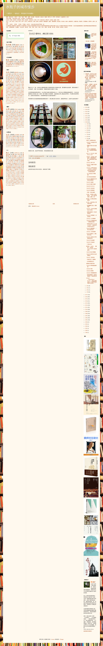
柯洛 (23, 182)
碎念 (10, 46)
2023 (86, 111)
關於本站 (11, 17)
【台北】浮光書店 (90, 242)
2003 (86, 324)
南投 (11, 143)
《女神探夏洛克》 (90, 261)
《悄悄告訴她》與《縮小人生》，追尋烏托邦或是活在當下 (91, 225)
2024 (86, 109)
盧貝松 (16, 169)
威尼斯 (41, 21)
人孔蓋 (20, 51)
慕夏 (46, 27)
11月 (87, 126)
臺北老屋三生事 (16, 18)
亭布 (10, 95)
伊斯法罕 (21, 97)
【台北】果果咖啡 (90, 190)
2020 (86, 117)
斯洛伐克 (42, 20)
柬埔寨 (12, 114)
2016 (86, 296)
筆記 (7, 49)
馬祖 (41, 24)
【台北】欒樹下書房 (91, 184)
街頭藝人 (54, 25)
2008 (86, 313)
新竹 (23, 138)
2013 (86, 303)
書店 (49, 25)
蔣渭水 (7, 159)
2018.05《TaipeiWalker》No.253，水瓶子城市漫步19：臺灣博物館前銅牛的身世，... (91, 281)
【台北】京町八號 (90, 162)
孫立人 (14, 172)
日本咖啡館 (23, 25)
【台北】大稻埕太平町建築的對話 (91, 237)
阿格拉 (9, 88)
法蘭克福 (76, 21)
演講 (23, 17)
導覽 (26, 17)
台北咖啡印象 (9, 64)
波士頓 (7, 81)
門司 (18, 82)
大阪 (9, 82)
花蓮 (18, 140)
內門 (8, 146)
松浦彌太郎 (12, 181)
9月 (87, 130)
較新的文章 (31, 203)
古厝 (42, 25)
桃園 (14, 139)
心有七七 (17, 153)
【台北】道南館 (90, 270)
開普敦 (16, 100)
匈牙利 (17, 124)
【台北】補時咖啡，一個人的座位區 (91, 229)
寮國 (21, 119)
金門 (39, 24)
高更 (39, 27)
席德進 (9, 185)
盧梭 (13, 183)
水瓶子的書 (8, 18)
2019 (86, 120)
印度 (35, 20)
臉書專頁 (63, 17)
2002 (86, 326)
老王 (15, 173)
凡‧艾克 (10, 179)
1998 (86, 332)
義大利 (16, 111)
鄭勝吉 (14, 167)
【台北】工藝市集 (90, 257)
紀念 (22, 46)
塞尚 (19, 182)
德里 (19, 87)
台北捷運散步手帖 (19, 64)
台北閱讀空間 (29, 18)
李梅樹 (14, 178)
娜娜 (11, 164)
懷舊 (44, 25)
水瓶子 (15, 17)
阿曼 (11, 20)
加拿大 (10, 125)
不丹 (38, 20)
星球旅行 (58, 17)
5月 (87, 138)
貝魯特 (11, 93)
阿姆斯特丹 (21, 93)
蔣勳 (13, 185)
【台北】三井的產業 (91, 231)
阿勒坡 (15, 93)
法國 (10, 111)
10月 (87, 128)
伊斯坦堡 (30, 21)
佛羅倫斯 (46, 21)
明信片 (67, 25)
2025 (86, 107)
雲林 (15, 87)
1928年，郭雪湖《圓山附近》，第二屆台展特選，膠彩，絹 (91, 196)
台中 (23, 75)
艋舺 (20, 142)
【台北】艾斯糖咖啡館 (91, 272)
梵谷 (42, 27)
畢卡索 (53, 27)
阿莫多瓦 (10, 166)
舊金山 (16, 97)
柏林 (67, 21)
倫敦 (50, 21)
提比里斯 (14, 95)
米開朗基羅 (11, 27)
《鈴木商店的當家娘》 (91, 176)
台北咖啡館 (8, 25)
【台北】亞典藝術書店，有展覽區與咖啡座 (91, 150)
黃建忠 (19, 167)
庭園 (35, 25)
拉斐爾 (17, 27)
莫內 (36, 27)
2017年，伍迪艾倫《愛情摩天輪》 (91, 203)
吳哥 (26, 21)
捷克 (15, 112)
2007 (86, 315)
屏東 (10, 142)
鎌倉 (18, 81)
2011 (86, 307)
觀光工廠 (83, 25)
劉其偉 (15, 179)
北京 (7, 21)
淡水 (9, 140)
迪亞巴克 (17, 90)
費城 (23, 87)
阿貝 (15, 157)
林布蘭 (18, 178)
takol (21, 175)
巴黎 (34, 21)
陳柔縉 (14, 182)
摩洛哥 (47, 20)
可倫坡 (10, 101)
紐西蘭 (15, 128)
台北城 (12, 138)
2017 (86, 294)
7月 (87, 134)
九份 (32, 24)
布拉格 (62, 21)
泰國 (11, 121)
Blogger (61, 639)
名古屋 (18, 84)
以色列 (7, 20)
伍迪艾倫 (75, 25)
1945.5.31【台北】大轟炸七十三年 (91, 154)
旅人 (58, 25)
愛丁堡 (18, 101)
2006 (86, 317)
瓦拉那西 (10, 87)
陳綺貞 (13, 175)
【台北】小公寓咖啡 (91, 218)
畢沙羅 (10, 182)
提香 (18, 172)
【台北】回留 (89, 268)
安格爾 (19, 179)
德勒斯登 (71, 21)
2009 (86, 311)
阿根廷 (10, 127)
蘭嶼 (18, 146)
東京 (13, 21)
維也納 (58, 21)
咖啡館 (38, 158)
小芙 (17, 162)
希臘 (12, 116)
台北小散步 (15, 66)
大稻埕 (11, 24)
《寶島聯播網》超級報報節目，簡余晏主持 (91, 275)
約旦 (14, 88)
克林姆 (22, 170)
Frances (20, 163)
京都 (16, 21)
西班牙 (14, 115)
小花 (21, 166)
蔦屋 (16, 51)
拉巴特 (22, 101)
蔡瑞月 (9, 163)
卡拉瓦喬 (22, 27)
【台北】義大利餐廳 (91, 252)
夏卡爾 (49, 27)
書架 (16, 46)
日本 (16, 109)
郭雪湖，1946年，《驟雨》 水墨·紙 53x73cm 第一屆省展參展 (91, 248)
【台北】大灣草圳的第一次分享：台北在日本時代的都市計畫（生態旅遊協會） (91, 169)
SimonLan (16, 166)
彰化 (10, 145)
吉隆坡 (15, 98)
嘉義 (15, 143)
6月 (87, 136)
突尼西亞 (20, 127)
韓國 (19, 121)
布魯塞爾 (14, 94)
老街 (39, 25)
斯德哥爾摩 (20, 95)
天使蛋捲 (18, 159)
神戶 (23, 21)
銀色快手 (18, 183)
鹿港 (19, 145)
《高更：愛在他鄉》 (91, 192)
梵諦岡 (16, 119)
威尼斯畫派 (92, 25)
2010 (86, 309)
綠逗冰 (42, 17)
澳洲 (22, 124)
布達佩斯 (14, 91)
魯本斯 (26, 27)
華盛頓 (12, 100)
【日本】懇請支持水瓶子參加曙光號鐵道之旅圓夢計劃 (93, 47)
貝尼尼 (13, 176)
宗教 (64, 25)
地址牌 (20, 48)
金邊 (22, 90)
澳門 (23, 85)
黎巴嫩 (19, 20)
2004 (86, 322)
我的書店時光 (9, 66)
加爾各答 (7, 98)
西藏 (15, 121)
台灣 (35, 158)
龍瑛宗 (66, 27)
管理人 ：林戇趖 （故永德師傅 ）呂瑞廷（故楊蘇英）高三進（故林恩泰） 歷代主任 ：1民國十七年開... (91, 87)
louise (7, 164)
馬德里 (80, 21)
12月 (87, 123)
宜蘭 (7, 138)
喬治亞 (7, 124)
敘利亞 (14, 20)
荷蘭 (14, 122)
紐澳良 (11, 97)
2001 (86, 328)
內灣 (14, 146)
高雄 (18, 139)
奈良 (20, 21)
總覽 (7, 17)
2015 (86, 298)
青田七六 (50, 17)
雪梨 (12, 103)
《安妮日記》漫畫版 (91, 259)
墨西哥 (18, 125)
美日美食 (22, 52)
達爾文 (8, 175)
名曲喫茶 (18, 25)
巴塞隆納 (85, 21)
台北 (7, 24)
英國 (23, 111)
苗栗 (19, 143)
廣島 (9, 79)
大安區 (19, 24)
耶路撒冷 (18, 88)
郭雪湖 (57, 27)
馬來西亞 (12, 124)
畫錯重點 (16, 52)
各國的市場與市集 (90, 263)
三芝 (11, 146)
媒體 (29, 17)
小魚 (18, 154)
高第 (18, 175)
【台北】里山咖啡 (90, 240)
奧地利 (22, 114)
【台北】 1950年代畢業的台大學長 (91, 209)
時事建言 (11, 61)
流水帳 (32, 17)
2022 (86, 113)
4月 (87, 285)
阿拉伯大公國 (19, 122)
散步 (7, 60)
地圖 (46, 17)
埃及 (15, 125)
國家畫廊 (54, 21)
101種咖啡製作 (9, 52)
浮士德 (8, 183)
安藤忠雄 (16, 164)
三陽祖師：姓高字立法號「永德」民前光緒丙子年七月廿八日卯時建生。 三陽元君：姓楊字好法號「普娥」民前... (91, 76)
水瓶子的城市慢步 (20, 7)
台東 (36, 24)
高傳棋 (7, 170)
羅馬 (37, 21)
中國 (10, 112)
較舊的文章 (76, 203)
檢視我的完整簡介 (88, 631)
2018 (86, 122)
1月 (87, 292)
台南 (34, 24)
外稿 (20, 17)
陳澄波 (61, 27)
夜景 (15, 49)
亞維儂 (8, 94)
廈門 (18, 91)
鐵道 (32, 25)
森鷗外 (17, 181)
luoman (52, 639)
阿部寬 (22, 162)
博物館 (87, 25)
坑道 (37, 25)
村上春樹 (8, 176)
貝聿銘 (22, 173)
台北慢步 (23, 18)
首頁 (68, 17)
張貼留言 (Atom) (35, 206)
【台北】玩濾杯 (90, 182)
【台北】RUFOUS (90, 186)
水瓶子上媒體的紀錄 (91, 140)
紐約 (94, 21)
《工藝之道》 (89, 244)
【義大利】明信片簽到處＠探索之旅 (93, 64)
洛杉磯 (7, 97)
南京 (11, 98)
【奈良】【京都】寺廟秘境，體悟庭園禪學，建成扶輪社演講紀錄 (91, 158)
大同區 (15, 24)
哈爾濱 (14, 101)
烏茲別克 (15, 127)
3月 (87, 287)
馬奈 (33, 27)
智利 (58, 20)
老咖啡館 (14, 25)
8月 (87, 132)
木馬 (22, 156)
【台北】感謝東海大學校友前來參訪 (91, 179)
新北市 (16, 72)
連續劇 (79, 25)
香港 (13, 82)
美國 (22, 109)
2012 (86, 305)
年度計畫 (37, 17)
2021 (86, 115)
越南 (7, 125)
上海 (10, 21)
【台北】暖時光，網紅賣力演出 (91, 234)
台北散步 (29, 25)
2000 (86, 330)
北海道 (51, 20)
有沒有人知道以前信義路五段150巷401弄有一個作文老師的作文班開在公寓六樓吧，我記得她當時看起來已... (90, 96)
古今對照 (11, 51)
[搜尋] (16, 36)
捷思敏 (16, 160)
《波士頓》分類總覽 (89, 41)
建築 (17, 45)
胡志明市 (8, 103)
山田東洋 (9, 178)
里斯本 (90, 21)
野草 (54, 17)
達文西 (17, 176)
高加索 (26, 20)
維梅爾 (22, 172)
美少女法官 (9, 173)
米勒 (30, 27)
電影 (71, 25)
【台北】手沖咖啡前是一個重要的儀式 (91, 221)
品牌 (51, 25)
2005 (86, 319)
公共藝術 (61, 25)
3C (11, 49)
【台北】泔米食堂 (90, 188)
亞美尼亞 (31, 20)
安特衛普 (19, 98)
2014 (86, 301)
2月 (87, 290)
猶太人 (11, 169)
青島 (20, 100)
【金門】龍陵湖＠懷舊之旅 (93, 35)
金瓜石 (28, 24)
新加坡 (18, 94)
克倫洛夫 (8, 91)
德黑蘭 (12, 90)
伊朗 (23, 20)
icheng (18, 170)
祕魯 (55, 20)
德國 (19, 112)
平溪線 (24, 24)
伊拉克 (11, 128)
